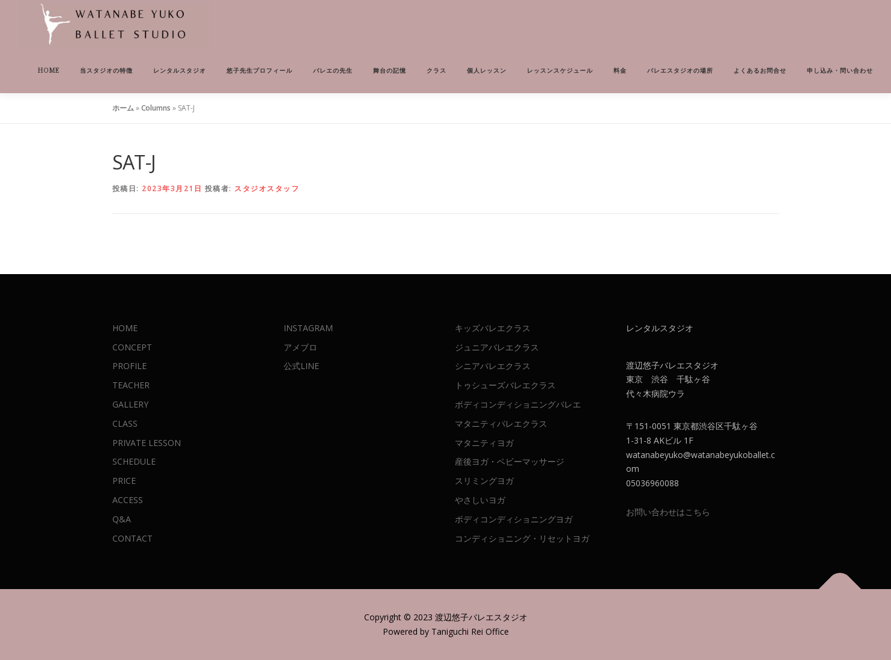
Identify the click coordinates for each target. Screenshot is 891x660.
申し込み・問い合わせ (840, 71)
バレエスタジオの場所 (680, 71)
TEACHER (131, 385)
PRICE (124, 480)
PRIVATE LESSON (146, 442)
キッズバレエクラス (493, 328)
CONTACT (132, 538)
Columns (156, 108)
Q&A (121, 519)
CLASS (125, 423)
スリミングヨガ (484, 480)
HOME (48, 71)
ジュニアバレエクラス (497, 347)
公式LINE (301, 365)
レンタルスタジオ (179, 71)
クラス (436, 71)
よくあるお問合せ (760, 71)
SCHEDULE (134, 461)
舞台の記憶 (389, 71)
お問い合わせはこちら (668, 512)
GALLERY (130, 404)
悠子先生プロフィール (260, 71)
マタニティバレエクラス (501, 423)
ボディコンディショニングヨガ (514, 519)
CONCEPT (132, 347)
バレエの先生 (333, 71)
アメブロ (300, 347)
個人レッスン (486, 71)
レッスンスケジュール (560, 71)
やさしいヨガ (480, 500)
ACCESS (127, 500)
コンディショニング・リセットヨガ (522, 538)
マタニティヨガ (484, 442)
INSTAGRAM (308, 328)
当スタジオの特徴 (106, 71)
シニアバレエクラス (493, 365)
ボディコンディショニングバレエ (518, 404)
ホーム (123, 108)
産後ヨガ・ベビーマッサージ (509, 461)
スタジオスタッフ (266, 188)
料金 (620, 71)
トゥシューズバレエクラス (505, 385)
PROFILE (129, 365)
